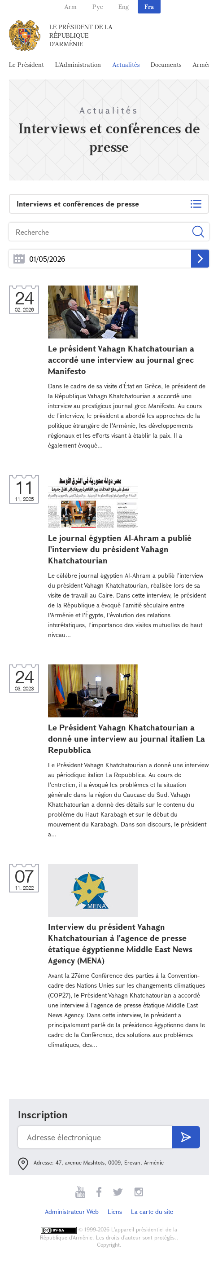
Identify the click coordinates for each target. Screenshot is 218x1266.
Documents (166, 64)
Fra (149, 6)
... (19, 259)
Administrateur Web (72, 1211)
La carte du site (152, 1211)
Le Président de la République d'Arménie (81, 35)
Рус (97, 6)
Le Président (26, 64)
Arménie (204, 64)
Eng (123, 6)
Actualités (126, 64)
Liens (115, 1211)
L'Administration (78, 64)
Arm (70, 6)
